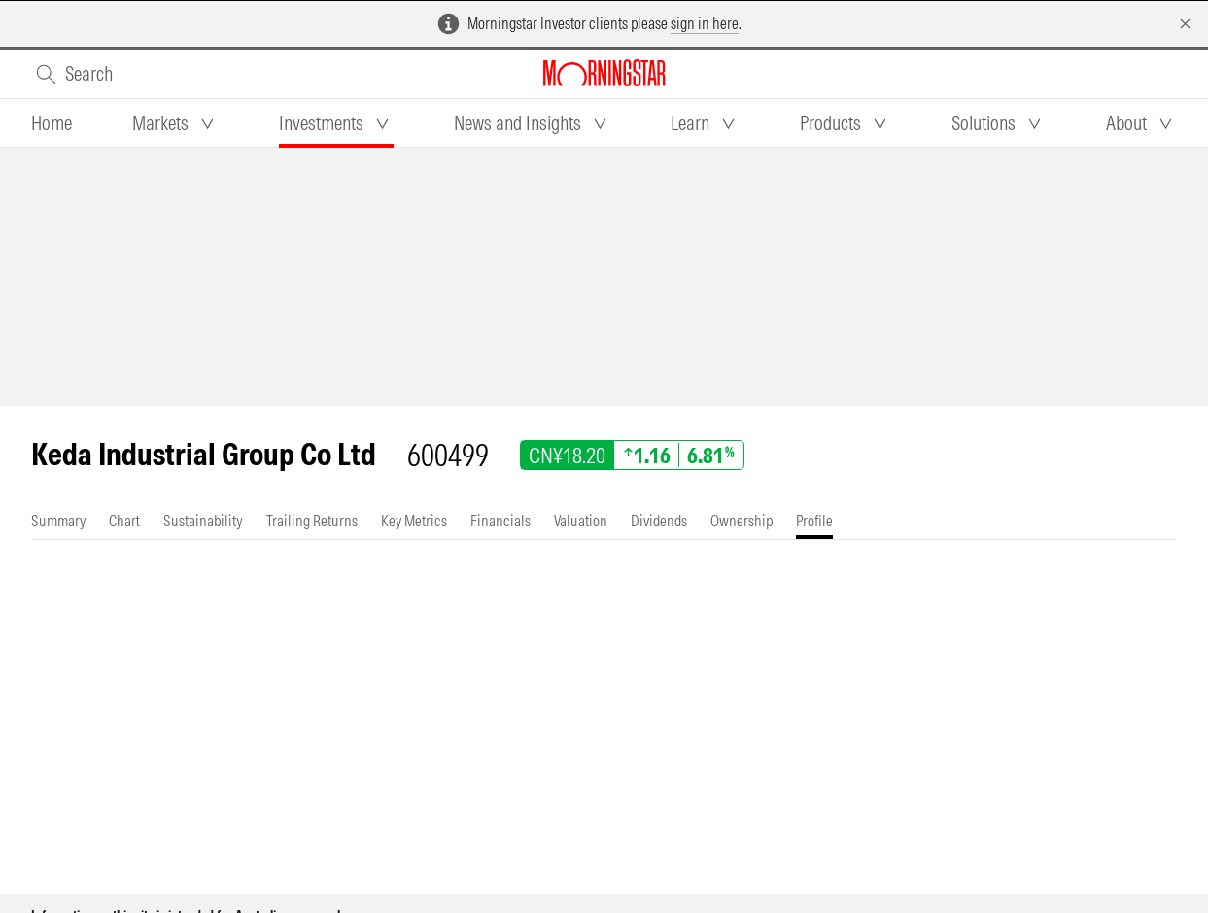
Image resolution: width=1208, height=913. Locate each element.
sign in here (705, 23)
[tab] (51, 123)
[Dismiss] (1185, 24)
